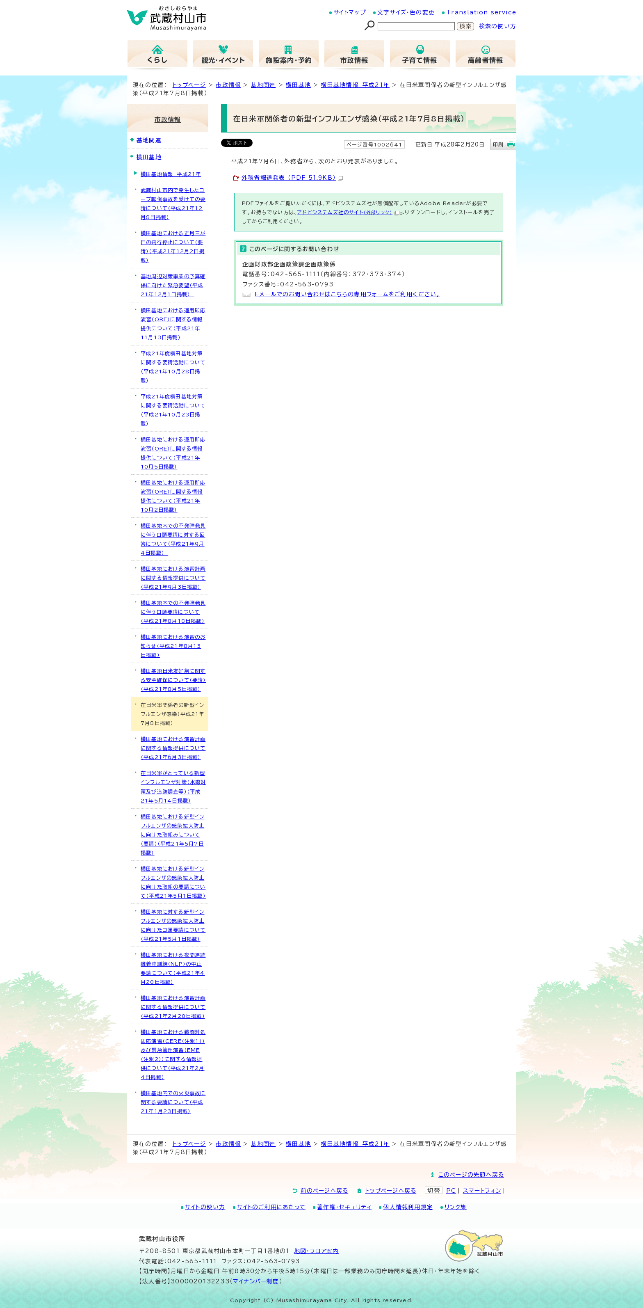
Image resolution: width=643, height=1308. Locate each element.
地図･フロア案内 (316, 1251)
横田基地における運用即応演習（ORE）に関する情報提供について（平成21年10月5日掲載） (173, 453)
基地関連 (263, 85)
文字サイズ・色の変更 (406, 12)
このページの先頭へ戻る (471, 1175)
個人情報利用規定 (408, 1207)
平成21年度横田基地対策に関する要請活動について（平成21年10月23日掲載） (173, 410)
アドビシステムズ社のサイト (348, 212)
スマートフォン (482, 1191)
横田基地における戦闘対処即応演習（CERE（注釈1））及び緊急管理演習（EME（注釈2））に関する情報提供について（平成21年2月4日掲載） (173, 1054)
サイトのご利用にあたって (271, 1207)
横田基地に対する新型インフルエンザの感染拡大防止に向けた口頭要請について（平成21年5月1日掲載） (173, 925)
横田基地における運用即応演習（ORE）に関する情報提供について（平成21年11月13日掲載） (173, 324)
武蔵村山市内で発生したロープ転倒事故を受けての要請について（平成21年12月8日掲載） (173, 204)
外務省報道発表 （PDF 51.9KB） (292, 178)
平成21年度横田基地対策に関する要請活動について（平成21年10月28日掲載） (173, 367)
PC (451, 1191)
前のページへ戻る (325, 1191)
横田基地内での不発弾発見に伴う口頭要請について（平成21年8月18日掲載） (173, 611)
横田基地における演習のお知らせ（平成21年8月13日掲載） (173, 645)
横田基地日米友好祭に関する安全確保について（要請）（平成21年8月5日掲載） (173, 679)
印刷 (498, 144)
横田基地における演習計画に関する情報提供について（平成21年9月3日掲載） (173, 577)
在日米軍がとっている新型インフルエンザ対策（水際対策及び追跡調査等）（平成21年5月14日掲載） (173, 787)
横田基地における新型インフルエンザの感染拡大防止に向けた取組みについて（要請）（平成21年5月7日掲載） (172, 834)
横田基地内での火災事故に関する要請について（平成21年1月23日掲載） (173, 1102)
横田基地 (298, 85)
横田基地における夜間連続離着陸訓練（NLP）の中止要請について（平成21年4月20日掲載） (173, 968)
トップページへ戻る (390, 1191)
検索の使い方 (497, 26)
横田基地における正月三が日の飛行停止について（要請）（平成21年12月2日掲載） (173, 247)
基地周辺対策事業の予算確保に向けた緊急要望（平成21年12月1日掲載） (173, 285)
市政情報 (228, 85)
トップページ (189, 85)
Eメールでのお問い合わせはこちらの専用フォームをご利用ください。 (347, 294)
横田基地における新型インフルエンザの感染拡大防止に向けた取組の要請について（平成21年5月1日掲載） (173, 882)
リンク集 (456, 1207)
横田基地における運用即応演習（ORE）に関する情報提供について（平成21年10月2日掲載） (173, 496)
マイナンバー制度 (256, 1281)
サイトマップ (349, 12)
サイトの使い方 (205, 1207)
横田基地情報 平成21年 (355, 85)
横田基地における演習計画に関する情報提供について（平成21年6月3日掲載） (173, 747)
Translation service (481, 12)
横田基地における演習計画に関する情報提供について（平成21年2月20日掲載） (173, 1006)
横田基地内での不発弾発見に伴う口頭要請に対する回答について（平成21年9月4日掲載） (173, 539)
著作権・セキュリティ (344, 1207)
